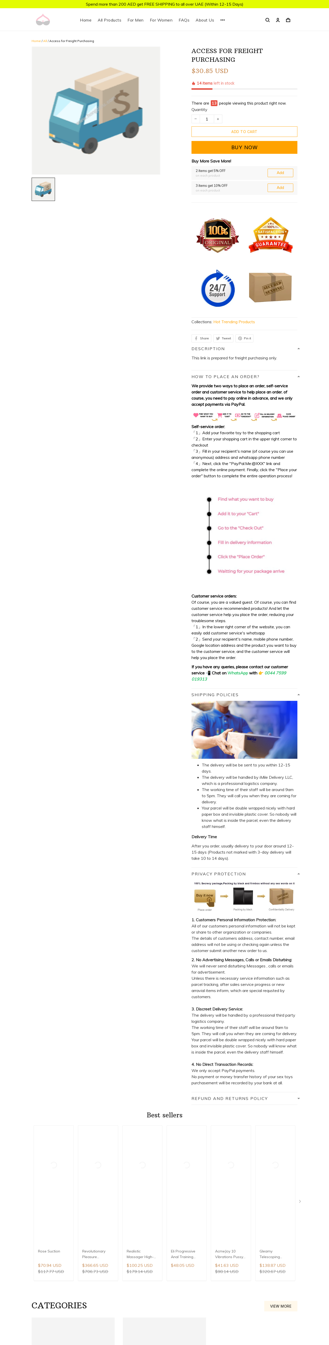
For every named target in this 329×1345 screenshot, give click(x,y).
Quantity (199, 85)
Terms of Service (229, 1288)
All (45, 41)
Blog (218, 1244)
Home (86, 20)
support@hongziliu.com (144, 1263)
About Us (205, 20)
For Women (161, 20)
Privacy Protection (231, 1270)
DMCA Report (137, 1322)
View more (281, 1048)
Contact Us (224, 1227)
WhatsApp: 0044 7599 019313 (153, 1256)
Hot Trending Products (234, 256)
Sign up (101, 1229)
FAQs (184, 20)
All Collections (227, 1235)
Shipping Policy (228, 1262)
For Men (135, 20)
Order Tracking (227, 1296)
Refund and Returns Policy (238, 1279)
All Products (109, 20)
